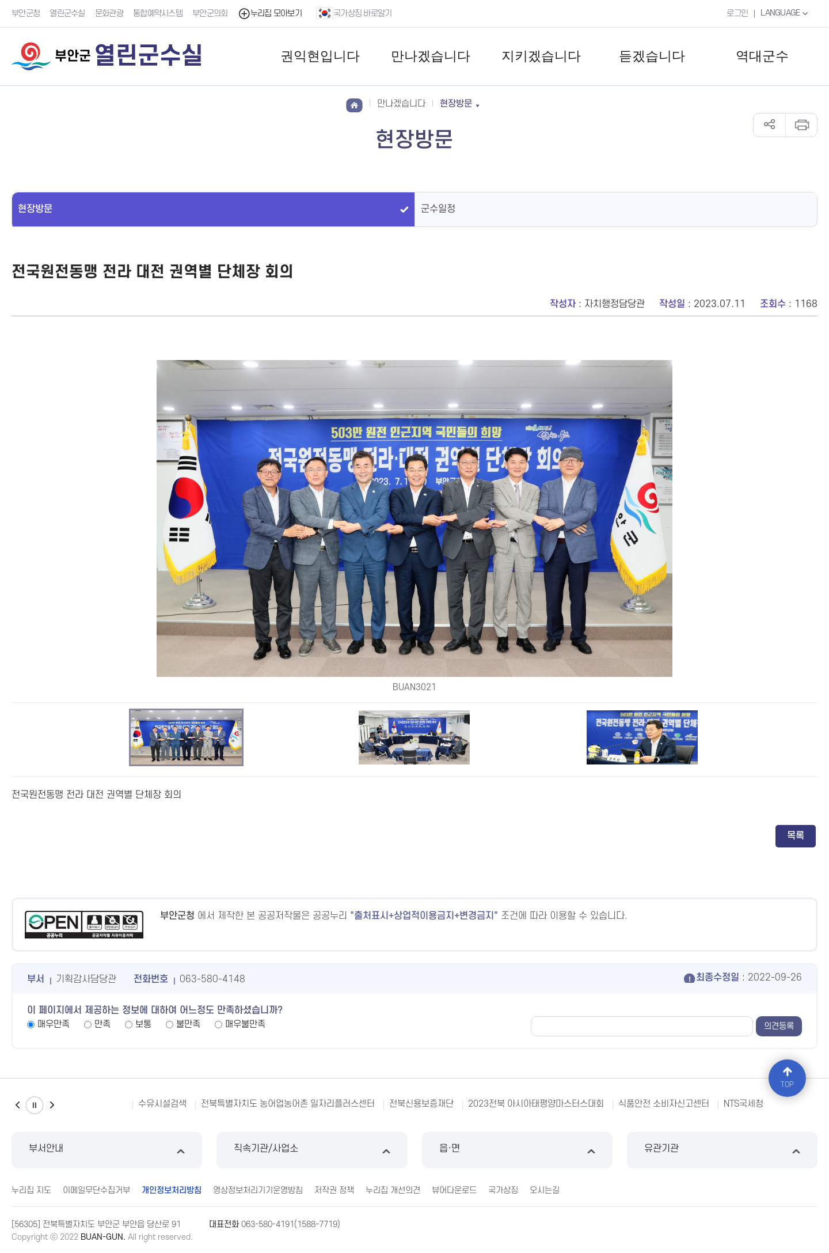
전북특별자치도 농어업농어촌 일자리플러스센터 (288, 1104)
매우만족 (53, 1024)
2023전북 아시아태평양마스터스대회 (536, 1104)
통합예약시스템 (157, 13)
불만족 (188, 1024)
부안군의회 (210, 13)
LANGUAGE (785, 13)
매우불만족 (245, 1024)
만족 (102, 1024)
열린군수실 (67, 13)
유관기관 (722, 1150)
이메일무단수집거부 (96, 1190)
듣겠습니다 (652, 56)
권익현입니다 (320, 56)
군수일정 (438, 209)
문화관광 (109, 13)
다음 (52, 1105)
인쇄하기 (801, 125)
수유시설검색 (162, 1104)
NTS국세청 (743, 1104)
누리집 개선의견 (393, 1190)
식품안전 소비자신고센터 (663, 1104)
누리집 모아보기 (270, 13)
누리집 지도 (31, 1190)
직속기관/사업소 (312, 1150)
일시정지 (34, 1105)
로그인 (737, 13)
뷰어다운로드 (454, 1190)
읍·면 (517, 1150)
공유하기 (769, 125)
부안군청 (26, 13)
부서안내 (107, 1150)
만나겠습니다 (430, 56)
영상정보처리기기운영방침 (258, 1190)
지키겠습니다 (541, 56)
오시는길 (545, 1190)
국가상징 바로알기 (354, 13)
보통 (143, 1024)
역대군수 (762, 56)
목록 (795, 836)
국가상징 (503, 1190)
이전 (17, 1105)
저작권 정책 (334, 1190)
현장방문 (35, 209)
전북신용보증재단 (421, 1104)
